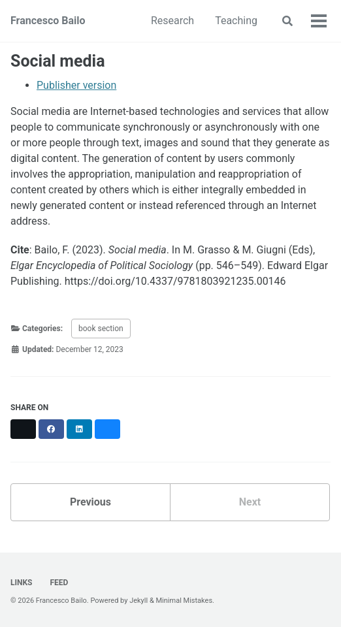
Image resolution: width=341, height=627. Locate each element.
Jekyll (138, 600)
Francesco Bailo (48, 20)
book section (100, 328)
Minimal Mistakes (184, 600)
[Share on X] (23, 429)
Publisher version (76, 85)
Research (172, 20)
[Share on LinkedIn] (79, 429)
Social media (57, 61)
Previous (90, 502)
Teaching (236, 20)
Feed (58, 582)
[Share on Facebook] (51, 429)
